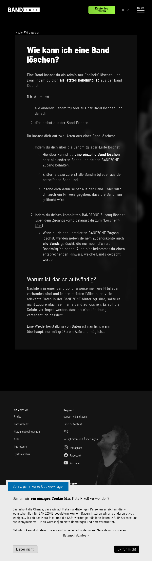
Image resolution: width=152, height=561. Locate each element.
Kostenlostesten (101, 9)
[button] (125, 10)
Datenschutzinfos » (76, 535)
